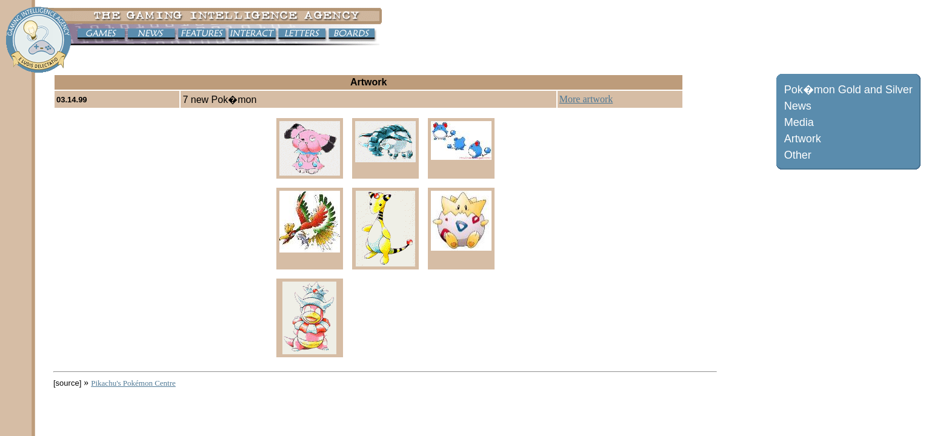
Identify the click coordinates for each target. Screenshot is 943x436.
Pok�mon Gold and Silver (848, 90)
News (797, 106)
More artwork (586, 99)
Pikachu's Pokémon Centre (133, 383)
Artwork (802, 139)
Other (797, 155)
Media (799, 122)
